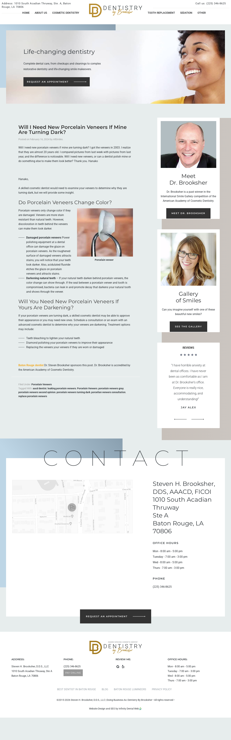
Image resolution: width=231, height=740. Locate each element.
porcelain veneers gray (111, 388)
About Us (41, 12)
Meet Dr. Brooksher (188, 213)
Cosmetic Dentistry (65, 12)
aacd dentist (40, 388)
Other (202, 12)
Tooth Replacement (161, 12)
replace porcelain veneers (32, 396)
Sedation (186, 12)
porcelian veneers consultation (108, 392)
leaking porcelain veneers (62, 388)
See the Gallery (188, 326)
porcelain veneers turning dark (73, 392)
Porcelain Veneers (41, 384)
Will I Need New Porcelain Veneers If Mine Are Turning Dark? (72, 129)
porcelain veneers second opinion (37, 392)
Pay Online (73, 672)
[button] (180, 419)
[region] (188, 388)
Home (26, 12)
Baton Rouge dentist (31, 365)
